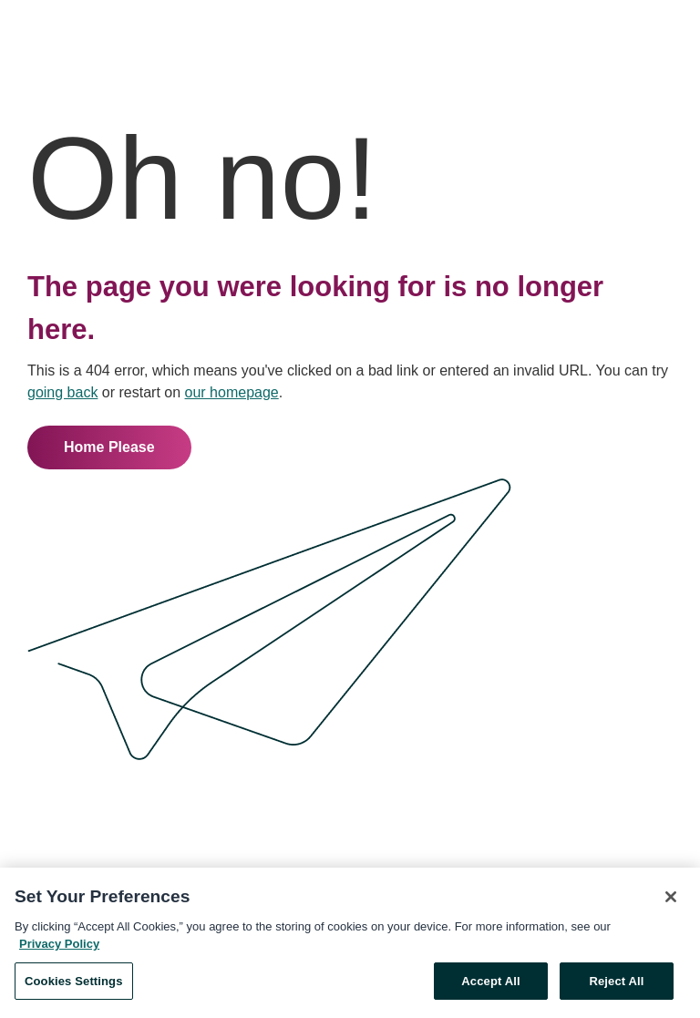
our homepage (232, 392)
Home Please (109, 447)
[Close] (671, 899)
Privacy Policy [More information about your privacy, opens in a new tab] (59, 945)
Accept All (490, 983)
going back (62, 392)
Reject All (616, 983)
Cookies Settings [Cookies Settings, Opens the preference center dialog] (74, 983)
